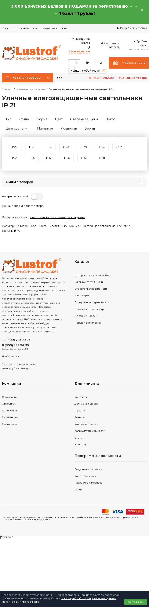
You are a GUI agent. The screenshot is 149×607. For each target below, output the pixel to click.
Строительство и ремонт (90, 288)
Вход (123, 28)
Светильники (58, 226)
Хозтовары (81, 295)
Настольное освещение (99, 226)
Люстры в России (85, 315)
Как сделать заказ (86, 424)
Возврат (79, 417)
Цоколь (112, 119)
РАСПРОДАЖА (101, 78)
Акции (78, 489)
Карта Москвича (85, 475)
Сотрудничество (26, 28)
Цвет (59, 119)
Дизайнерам (10, 417)
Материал (45, 128)
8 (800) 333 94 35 (15, 345)
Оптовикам (9, 403)
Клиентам (49, 28)
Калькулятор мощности (89, 430)
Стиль (24, 119)
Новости (80, 444)
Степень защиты (84, 119)
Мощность (68, 128)
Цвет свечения (18, 128)
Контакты (80, 396)
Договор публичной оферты (16, 368)
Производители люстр (89, 309)
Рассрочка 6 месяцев (88, 482)
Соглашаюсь (136, 601)
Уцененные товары (133, 78)
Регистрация (138, 28)
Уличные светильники (30, 89)
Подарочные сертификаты (91, 302)
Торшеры (75, 226)
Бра (33, 226)
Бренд (90, 128)
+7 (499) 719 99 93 (16, 340)
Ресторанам (10, 424)
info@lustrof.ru (12, 356)
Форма (41, 119)
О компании (9, 396)
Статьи (78, 437)
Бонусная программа (88, 469)
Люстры (43, 226)
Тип (9, 119)
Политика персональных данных (19, 364)
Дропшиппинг (11, 410)
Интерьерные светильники (92, 275)
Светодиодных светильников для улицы (57, 217)
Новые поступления (87, 322)
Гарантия (80, 410)
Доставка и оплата (86, 403)
